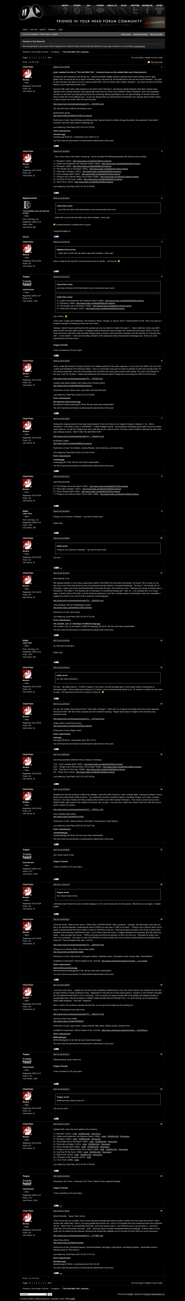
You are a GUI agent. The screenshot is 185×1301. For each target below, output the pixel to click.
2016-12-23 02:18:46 (61, 419)
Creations (55, 52)
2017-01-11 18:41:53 (61, 704)
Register (52, 29)
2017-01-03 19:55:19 (61, 667)
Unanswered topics (140, 34)
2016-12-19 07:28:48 (61, 361)
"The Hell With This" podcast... (76, 52)
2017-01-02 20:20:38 (61, 640)
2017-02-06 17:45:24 (61, 1211)
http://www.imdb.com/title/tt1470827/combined (72, 116)
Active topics (126, 34)
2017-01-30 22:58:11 (61, 1089)
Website (26, 237)
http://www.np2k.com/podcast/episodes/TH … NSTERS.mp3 (78, 104)
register (148, 58)
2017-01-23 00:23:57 (61, 919)
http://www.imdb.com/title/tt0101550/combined (101, 174)
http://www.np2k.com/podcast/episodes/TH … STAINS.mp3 (78, 378)
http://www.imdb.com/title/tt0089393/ (68, 1021)
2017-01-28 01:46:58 (61, 985)
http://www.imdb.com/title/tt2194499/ (68, 1243)
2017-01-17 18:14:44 (61, 884)
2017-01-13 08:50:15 (61, 754)
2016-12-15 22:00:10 (61, 151)
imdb (75, 1134)
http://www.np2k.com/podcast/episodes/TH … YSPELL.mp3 (78, 809)
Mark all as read (156, 34)
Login (60, 29)
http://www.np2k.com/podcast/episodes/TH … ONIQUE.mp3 (78, 600)
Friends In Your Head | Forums (35, 52)
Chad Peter (28, 67)
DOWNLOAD (84, 1134)
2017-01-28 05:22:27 (61, 1054)
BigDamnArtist (30, 198)
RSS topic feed (156, 62)
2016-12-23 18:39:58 (61, 538)
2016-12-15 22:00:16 (61, 198)
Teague (26, 276)
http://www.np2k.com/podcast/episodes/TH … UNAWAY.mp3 (78, 436)
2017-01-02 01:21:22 (61, 573)
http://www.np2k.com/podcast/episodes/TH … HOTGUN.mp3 (78, 719)
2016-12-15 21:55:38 (61, 67)
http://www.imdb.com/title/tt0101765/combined (108, 169)
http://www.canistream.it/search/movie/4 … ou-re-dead (124, 961)
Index (25, 29)
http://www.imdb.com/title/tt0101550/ (68, 817)
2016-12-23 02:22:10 (61, 476)
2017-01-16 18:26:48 (61, 789)
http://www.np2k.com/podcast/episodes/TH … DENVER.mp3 (78, 945)
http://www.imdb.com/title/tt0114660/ (68, 952)
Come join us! (139, 46)
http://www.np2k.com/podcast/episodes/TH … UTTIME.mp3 (78, 1236)
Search (42, 29)
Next (49, 58)
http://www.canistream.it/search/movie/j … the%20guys (125, 1030)
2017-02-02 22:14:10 (61, 1124)
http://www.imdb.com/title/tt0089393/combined (103, 179)
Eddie (25, 511)
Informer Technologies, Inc (154, 1294)
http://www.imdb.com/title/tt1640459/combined (101, 171)
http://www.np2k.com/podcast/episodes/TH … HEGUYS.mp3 (78, 1014)
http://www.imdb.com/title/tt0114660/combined (119, 177)
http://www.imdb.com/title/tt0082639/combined (121, 164)
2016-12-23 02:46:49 (61, 511)
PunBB (130, 1294)
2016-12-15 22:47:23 (61, 277)
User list (33, 29)
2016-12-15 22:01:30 (61, 242)
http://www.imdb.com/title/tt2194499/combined (94, 182)
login (141, 58)
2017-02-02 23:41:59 (61, 1176)
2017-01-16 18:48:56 (61, 850)
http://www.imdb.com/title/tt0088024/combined (92, 166)
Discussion (95, 1134)
